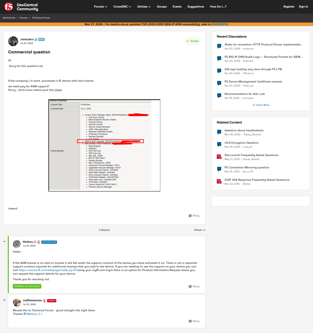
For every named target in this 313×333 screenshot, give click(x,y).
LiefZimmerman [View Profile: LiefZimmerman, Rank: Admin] (32, 300)
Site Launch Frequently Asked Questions (251, 155)
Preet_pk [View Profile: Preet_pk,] (248, 85)
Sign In (303, 6)
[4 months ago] (233, 134)
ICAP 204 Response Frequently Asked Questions (257, 180)
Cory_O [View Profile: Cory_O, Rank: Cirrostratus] (247, 146)
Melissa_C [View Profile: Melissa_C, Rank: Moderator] (29, 242)
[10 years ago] (232, 184)
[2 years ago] (232, 171)
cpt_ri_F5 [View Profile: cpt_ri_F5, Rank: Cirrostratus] (248, 171)
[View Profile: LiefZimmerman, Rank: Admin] (17, 302)
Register (288, 6)
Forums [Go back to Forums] (24, 17)
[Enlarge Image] (104, 145)
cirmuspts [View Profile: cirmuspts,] (248, 98)
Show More (260, 105)
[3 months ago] (232, 48)
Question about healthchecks (244, 130)
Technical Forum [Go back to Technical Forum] (41, 17)
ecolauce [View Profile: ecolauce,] (248, 48)
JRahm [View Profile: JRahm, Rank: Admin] (247, 184)
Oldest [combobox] (200, 230)
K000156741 (220, 24)
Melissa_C (34, 314)
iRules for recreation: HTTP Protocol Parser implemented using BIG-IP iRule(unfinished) (262, 44)
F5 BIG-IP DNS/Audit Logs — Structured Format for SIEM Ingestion (262, 57)
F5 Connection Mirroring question (247, 167)
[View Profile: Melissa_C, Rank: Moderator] (17, 244)
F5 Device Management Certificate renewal (253, 81)
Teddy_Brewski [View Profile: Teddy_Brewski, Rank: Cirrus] (252, 134)
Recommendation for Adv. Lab (245, 94)
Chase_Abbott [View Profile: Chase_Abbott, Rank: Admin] (251, 159)
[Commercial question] (29, 246)
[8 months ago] (232, 147)
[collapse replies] (4, 241)
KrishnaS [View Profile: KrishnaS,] (248, 61)
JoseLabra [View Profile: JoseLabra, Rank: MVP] (26, 39)
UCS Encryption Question (242, 142)
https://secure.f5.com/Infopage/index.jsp (46, 270)
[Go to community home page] (21, 7)
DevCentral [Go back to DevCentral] (9, 17)
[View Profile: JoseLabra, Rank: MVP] (13, 41)
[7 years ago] (232, 159)
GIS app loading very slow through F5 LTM (253, 69)
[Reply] (194, 215)
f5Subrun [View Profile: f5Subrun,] (248, 73)
